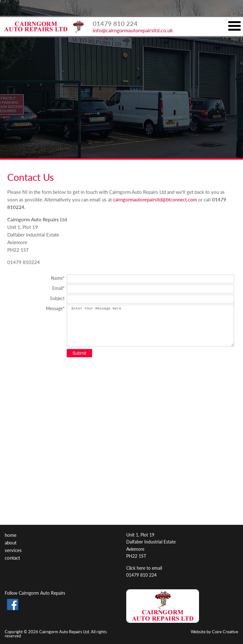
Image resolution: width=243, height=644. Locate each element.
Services (13, 550)
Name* (58, 277)
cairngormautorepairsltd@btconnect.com (155, 199)
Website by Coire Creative (214, 631)
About (10, 542)
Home (10, 534)
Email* (58, 287)
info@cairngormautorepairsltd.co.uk (133, 30)
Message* (55, 307)
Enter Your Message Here (150, 326)
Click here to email (144, 568)
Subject (57, 297)
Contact (12, 557)
